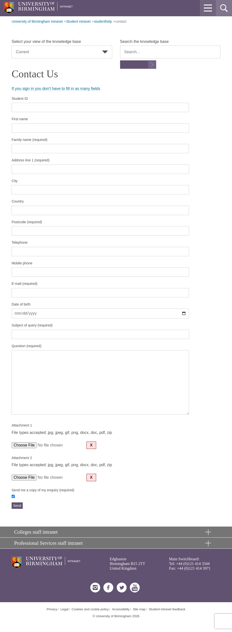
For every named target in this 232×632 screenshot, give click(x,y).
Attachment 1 (22, 425)
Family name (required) (29, 140)
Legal (64, 609)
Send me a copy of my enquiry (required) (43, 490)
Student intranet (78, 21)
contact (121, 21)
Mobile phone (22, 263)
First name (20, 119)
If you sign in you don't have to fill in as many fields (56, 88)
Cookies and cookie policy (90, 609)
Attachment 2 (22, 458)
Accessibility (120, 609)
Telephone (20, 242)
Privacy (52, 609)
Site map (139, 609)
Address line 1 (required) (30, 160)
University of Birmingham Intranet (37, 21)
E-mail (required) (24, 284)
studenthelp (103, 21)
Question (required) (27, 346)
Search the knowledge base (144, 41)
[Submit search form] (138, 64)
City (15, 181)
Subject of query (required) (32, 325)
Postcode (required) (27, 222)
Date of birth (21, 304)
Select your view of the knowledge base (46, 41)
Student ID (20, 99)
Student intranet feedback (167, 609)
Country (18, 201)
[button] (208, 8)
